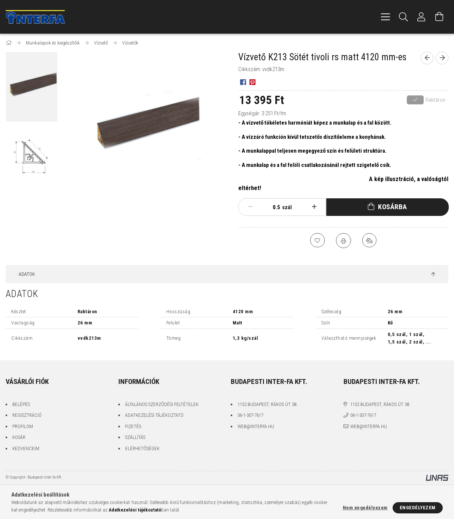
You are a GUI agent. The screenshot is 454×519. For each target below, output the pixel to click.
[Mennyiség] (272, 207)
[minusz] (250, 207)
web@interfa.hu (255, 426)
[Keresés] (403, 17)
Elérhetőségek (142, 448)
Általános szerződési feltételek (162, 404)
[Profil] (421, 17)
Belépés (21, 404)
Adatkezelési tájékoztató (154, 415)
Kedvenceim (25, 448)
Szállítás (135, 437)
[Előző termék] (427, 58)
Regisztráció (27, 415)
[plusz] (314, 207)
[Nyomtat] (343, 240)
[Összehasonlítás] (369, 240)
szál (287, 207)
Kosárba (392, 206)
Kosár (18, 437)
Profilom (22, 426)
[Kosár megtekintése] (439, 17)
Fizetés (133, 426)
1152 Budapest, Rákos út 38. (267, 404)
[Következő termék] (442, 58)
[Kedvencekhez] (317, 240)
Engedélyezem (418, 507)
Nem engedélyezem (365, 507)
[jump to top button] (433, 275)
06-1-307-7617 (250, 415)
